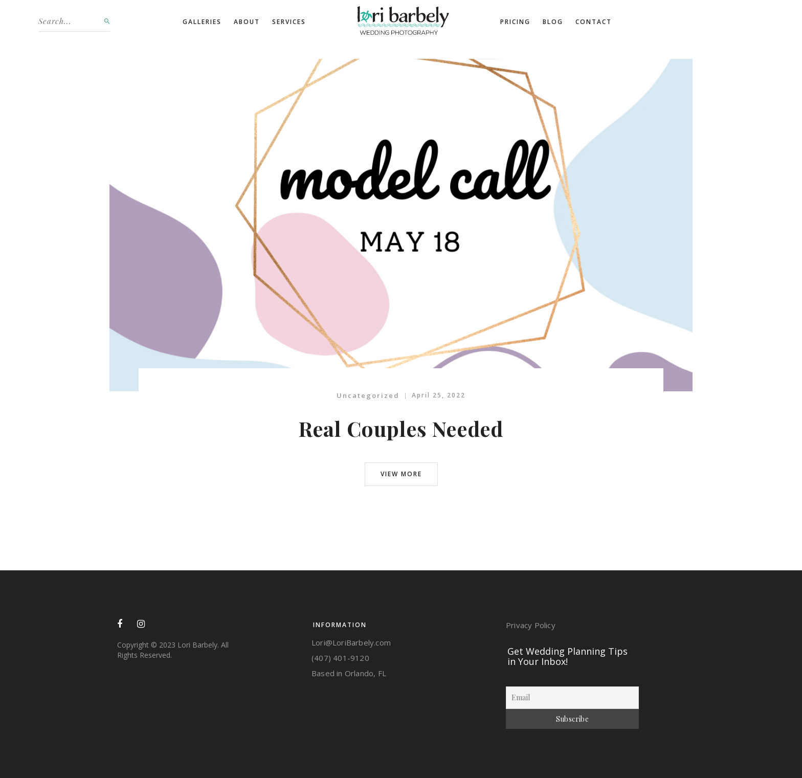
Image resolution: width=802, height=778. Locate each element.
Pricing (515, 21)
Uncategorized (368, 395)
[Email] (572, 697)
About (247, 21)
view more (401, 474)
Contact (593, 21)
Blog (553, 21)
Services (289, 21)
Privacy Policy (530, 625)
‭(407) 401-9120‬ (340, 658)
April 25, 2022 (438, 395)
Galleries (202, 21)
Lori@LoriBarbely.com (351, 642)
